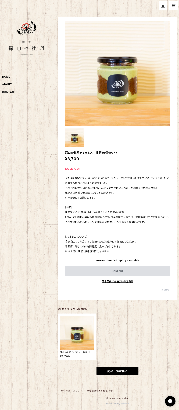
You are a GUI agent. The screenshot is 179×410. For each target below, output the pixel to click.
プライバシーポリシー (71, 391)
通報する (165, 290)
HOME (6, 76)
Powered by (117, 403)
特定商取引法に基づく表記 (100, 391)
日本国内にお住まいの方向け (117, 281)
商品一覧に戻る (117, 371)
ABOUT (7, 84)
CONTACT (9, 92)
